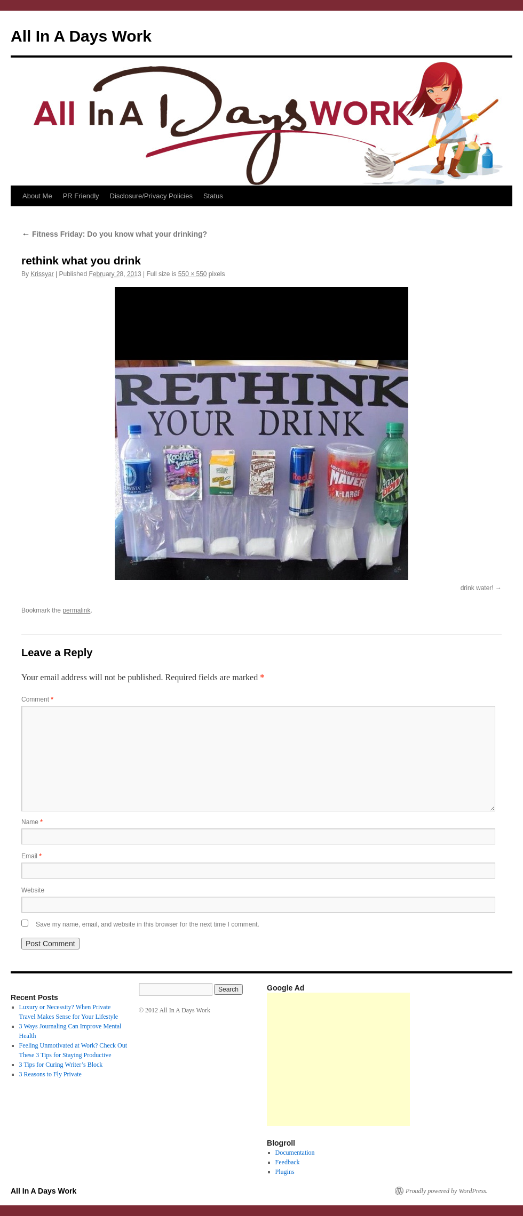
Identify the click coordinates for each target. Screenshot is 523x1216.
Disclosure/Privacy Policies (151, 196)
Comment (37, 699)
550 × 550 (192, 274)
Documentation (295, 1152)
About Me (37, 196)
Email (31, 856)
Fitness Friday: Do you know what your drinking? (114, 234)
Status (213, 196)
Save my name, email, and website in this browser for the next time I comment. (147, 924)
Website (32, 890)
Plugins (285, 1171)
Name (32, 822)
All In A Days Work (81, 36)
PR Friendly (81, 196)
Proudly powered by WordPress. (447, 1191)
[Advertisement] (338, 1059)
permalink (76, 610)
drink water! (477, 588)
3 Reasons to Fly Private (50, 1074)
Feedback (287, 1162)
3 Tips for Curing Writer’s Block (61, 1064)
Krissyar (41, 274)
